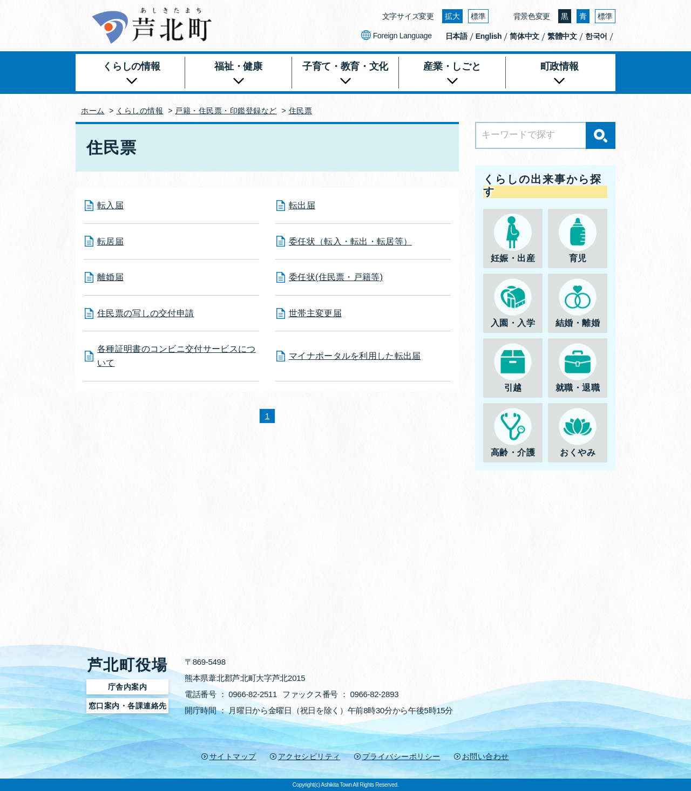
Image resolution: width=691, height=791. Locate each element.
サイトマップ (232, 756)
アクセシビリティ (309, 756)
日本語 (456, 36)
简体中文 (524, 36)
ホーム (93, 110)
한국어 (596, 36)
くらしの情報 (139, 110)
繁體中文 (562, 36)
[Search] (545, 135)
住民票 (301, 110)
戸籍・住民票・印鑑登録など (226, 110)
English (489, 36)
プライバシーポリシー (401, 756)
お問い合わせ (485, 756)
